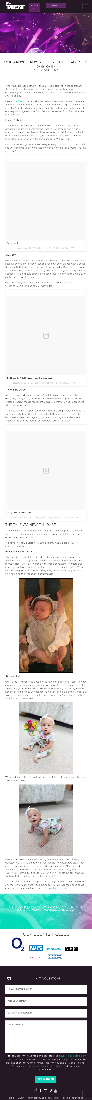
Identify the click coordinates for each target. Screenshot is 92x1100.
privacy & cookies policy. (72, 1042)
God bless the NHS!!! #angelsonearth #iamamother (30, 376)
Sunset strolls (13, 242)
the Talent (19, 100)
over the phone (68, 883)
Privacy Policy (38, 1052)
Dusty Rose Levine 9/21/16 (19, 511)
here (59, 880)
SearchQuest (81, 1091)
